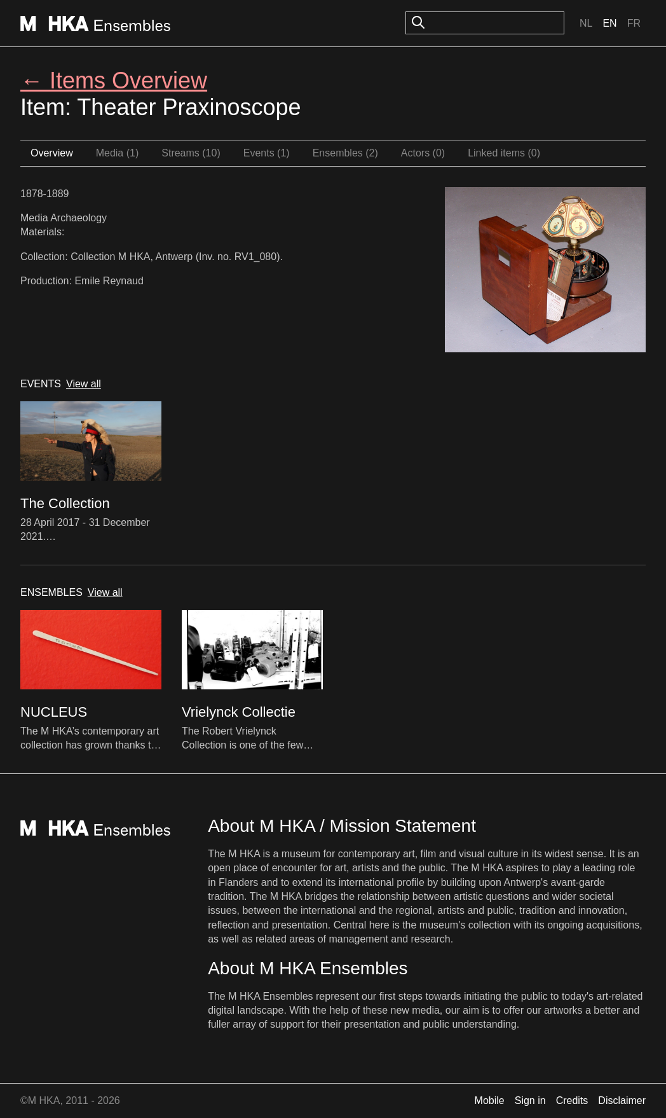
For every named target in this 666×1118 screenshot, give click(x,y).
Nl (586, 23)
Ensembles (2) (345, 153)
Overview (52, 153)
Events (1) (266, 153)
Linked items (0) (504, 153)
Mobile (490, 1100)
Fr (634, 23)
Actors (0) (423, 153)
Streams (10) (190, 153)
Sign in (530, 1100)
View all (83, 383)
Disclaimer (622, 1100)
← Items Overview (113, 80)
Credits (572, 1100)
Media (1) (117, 153)
